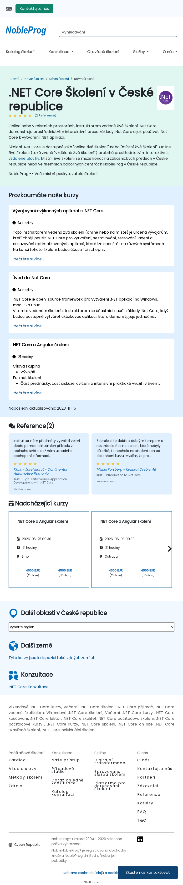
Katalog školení (20, 52)
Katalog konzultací (63, 793)
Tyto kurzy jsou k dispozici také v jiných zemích (52, 657)
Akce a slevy (22, 768)
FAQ (141, 811)
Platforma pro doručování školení (110, 786)
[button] (169, 549)
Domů (14, 79)
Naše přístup (65, 760)
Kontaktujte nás (34, 8)
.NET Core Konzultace (29, 687)
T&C (142, 820)
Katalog (17, 760)
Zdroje (16, 786)
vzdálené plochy (24, 158)
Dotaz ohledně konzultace (67, 782)
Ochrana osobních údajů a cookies (91, 872)
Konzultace (59, 52)
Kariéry (145, 803)
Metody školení (25, 777)
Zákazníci (147, 786)
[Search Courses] (118, 32)
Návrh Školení (34, 79)
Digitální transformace (109, 761)
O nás (168, 52)
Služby (139, 52)
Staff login (91, 882)
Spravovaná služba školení (110, 773)
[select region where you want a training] (91, 627)
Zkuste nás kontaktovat (148, 872)
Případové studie (62, 770)
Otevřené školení (103, 52)
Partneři (146, 777)
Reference (148, 794)
